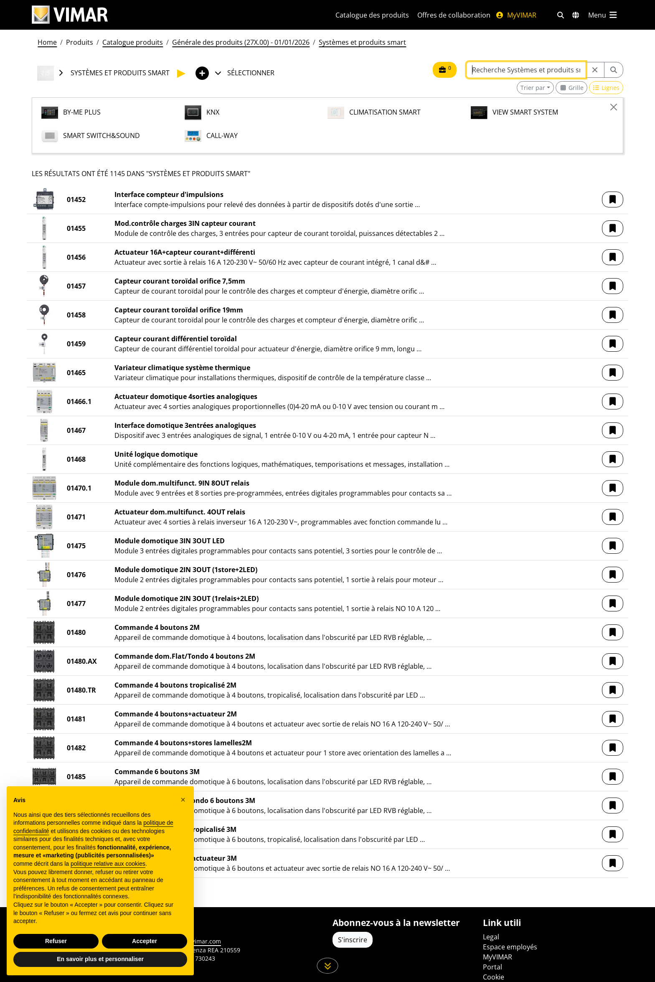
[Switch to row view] (606, 87)
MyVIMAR (515, 15)
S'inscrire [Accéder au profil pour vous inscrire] (352, 939)
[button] (612, 199)
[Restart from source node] (594, 70)
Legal (491, 936)
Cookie (493, 977)
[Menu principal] (603, 15)
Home (47, 42)
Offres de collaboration (453, 15)
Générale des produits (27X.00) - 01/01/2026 (241, 42)
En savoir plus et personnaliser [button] (100, 959)
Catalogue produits (132, 42)
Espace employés (510, 946)
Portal (492, 967)
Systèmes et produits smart (362, 42)
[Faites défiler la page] (327, 966)
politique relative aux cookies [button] (108, 863)
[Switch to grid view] (571, 87)
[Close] (614, 107)
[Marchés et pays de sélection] (575, 15)
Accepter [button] (144, 941)
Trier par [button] (532, 88)
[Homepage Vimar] (173, 14)
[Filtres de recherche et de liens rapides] (560, 15)
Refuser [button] (56, 941)
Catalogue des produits (372, 15)
